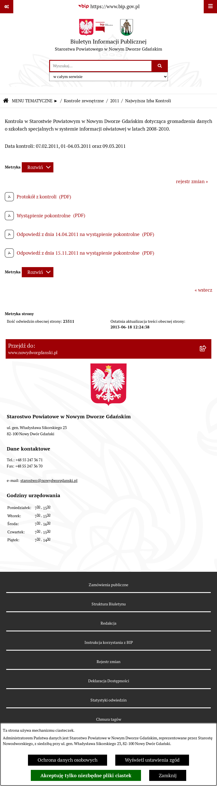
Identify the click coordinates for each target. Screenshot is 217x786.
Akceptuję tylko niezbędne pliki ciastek (85, 775)
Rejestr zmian (108, 661)
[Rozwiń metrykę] (37, 167)
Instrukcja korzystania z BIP (108, 642)
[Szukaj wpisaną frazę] (160, 66)
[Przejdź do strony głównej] (108, 36)
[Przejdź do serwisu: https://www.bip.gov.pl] (108, 6)
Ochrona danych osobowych (67, 760)
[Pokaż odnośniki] (6, 6)
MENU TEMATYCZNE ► (35, 100)
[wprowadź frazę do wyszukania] (100, 66)
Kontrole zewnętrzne (84, 100)
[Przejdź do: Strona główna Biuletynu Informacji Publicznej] (5, 101)
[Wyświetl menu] (210, 6)
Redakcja (108, 623)
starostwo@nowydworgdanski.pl (48, 480)
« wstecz (203, 290)
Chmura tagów (108, 719)
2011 (114, 100)
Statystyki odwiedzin (108, 700)
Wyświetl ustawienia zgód (152, 760)
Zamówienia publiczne (108, 584)
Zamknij (168, 775)
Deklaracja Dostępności (108, 680)
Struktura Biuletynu (109, 604)
